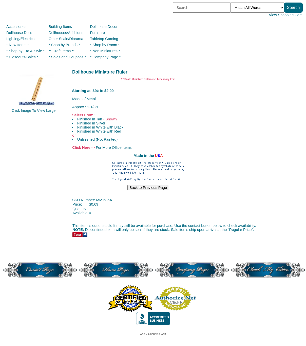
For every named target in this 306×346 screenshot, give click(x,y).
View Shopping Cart (285, 15)
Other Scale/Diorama (66, 39)
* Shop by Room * (105, 45)
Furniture (97, 33)
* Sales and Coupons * (67, 57)
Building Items (60, 27)
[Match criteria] (257, 8)
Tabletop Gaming (104, 39)
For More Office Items (113, 147)
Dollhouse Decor (104, 27)
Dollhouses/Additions (66, 33)
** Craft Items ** (62, 51)
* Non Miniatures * (105, 51)
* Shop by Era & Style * (25, 51)
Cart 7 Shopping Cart (153, 333)
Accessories (16, 27)
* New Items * (17, 45)
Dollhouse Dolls (19, 33)
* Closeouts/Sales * (22, 57)
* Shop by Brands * (64, 45)
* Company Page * (105, 57)
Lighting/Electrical (21, 39)
